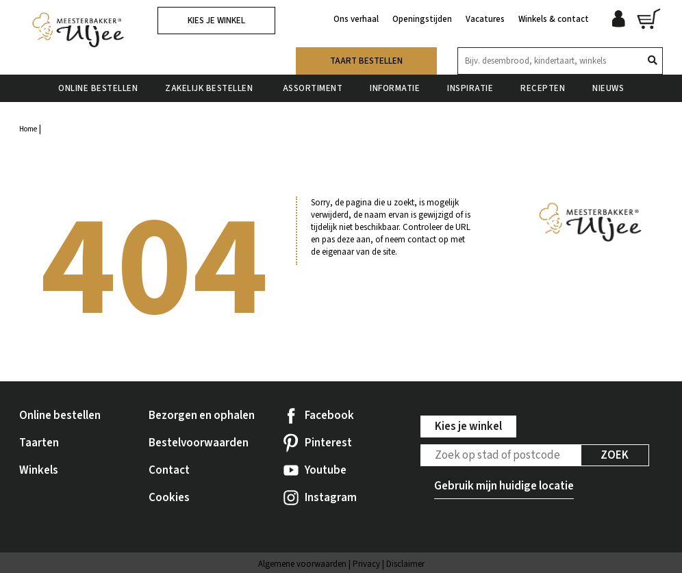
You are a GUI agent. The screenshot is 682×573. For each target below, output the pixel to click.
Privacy (366, 564)
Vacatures (485, 19)
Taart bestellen (366, 61)
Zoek (615, 455)
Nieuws (608, 88)
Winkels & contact (553, 19)
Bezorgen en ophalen (202, 415)
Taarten (39, 443)
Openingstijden (422, 19)
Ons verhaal (356, 19)
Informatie (395, 88)
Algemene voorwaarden (302, 564)
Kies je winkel (216, 20)
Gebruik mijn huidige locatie (504, 486)
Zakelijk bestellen (210, 88)
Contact (169, 470)
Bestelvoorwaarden (199, 443)
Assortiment (313, 88)
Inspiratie (470, 88)
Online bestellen (98, 88)
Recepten (542, 88)
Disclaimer (405, 564)
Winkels (38, 470)
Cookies (169, 498)
